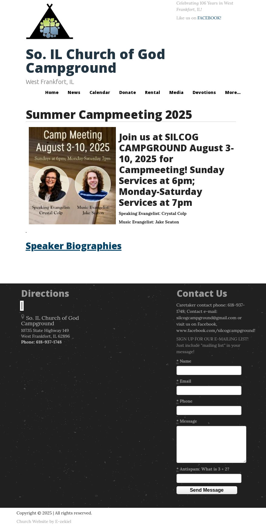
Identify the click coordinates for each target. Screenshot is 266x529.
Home (52, 92)
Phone (185, 401)
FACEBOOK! (209, 18)
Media (176, 92)
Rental (152, 92)
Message (187, 421)
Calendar (99, 92)
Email (184, 381)
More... (233, 92)
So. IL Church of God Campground (95, 61)
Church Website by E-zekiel (44, 521)
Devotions (204, 92)
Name (184, 361)
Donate (127, 92)
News (74, 92)
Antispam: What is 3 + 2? (203, 469)
